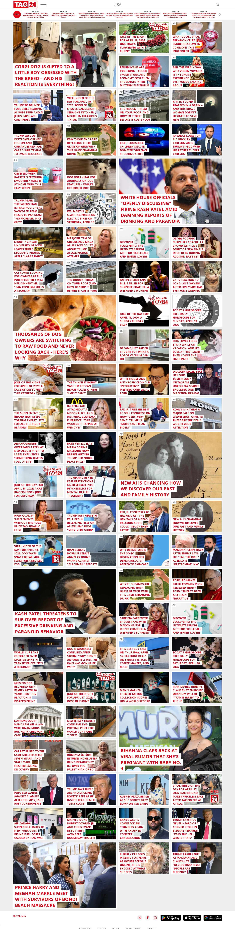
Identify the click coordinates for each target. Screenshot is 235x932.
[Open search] (217, 4)
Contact (102, 928)
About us (151, 928)
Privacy (115, 928)
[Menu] (43, 4)
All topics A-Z (85, 928)
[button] (220, 15)
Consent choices (133, 928)
